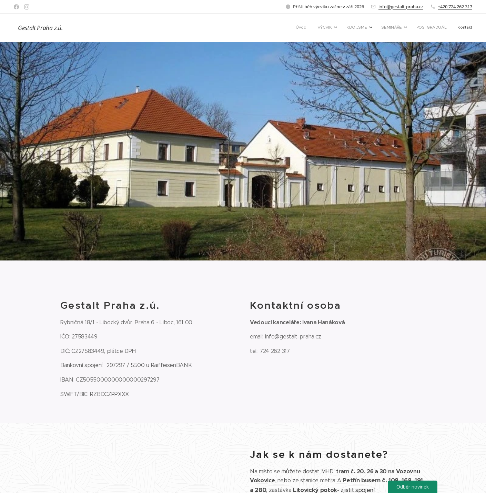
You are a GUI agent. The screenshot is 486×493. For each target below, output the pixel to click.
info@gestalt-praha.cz (400, 6)
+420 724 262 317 (455, 6)
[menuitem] (408, 28)
